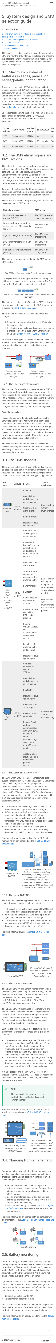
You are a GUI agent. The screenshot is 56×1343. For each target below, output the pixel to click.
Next (50, 1330)
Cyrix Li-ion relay (40, 334)
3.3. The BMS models (10, 43)
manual (15, 3)
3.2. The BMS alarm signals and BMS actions (20, 40)
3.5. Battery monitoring (11, 48)
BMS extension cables (25, 308)
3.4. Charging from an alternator (15, 45)
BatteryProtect (23, 334)
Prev (5, 1330)
